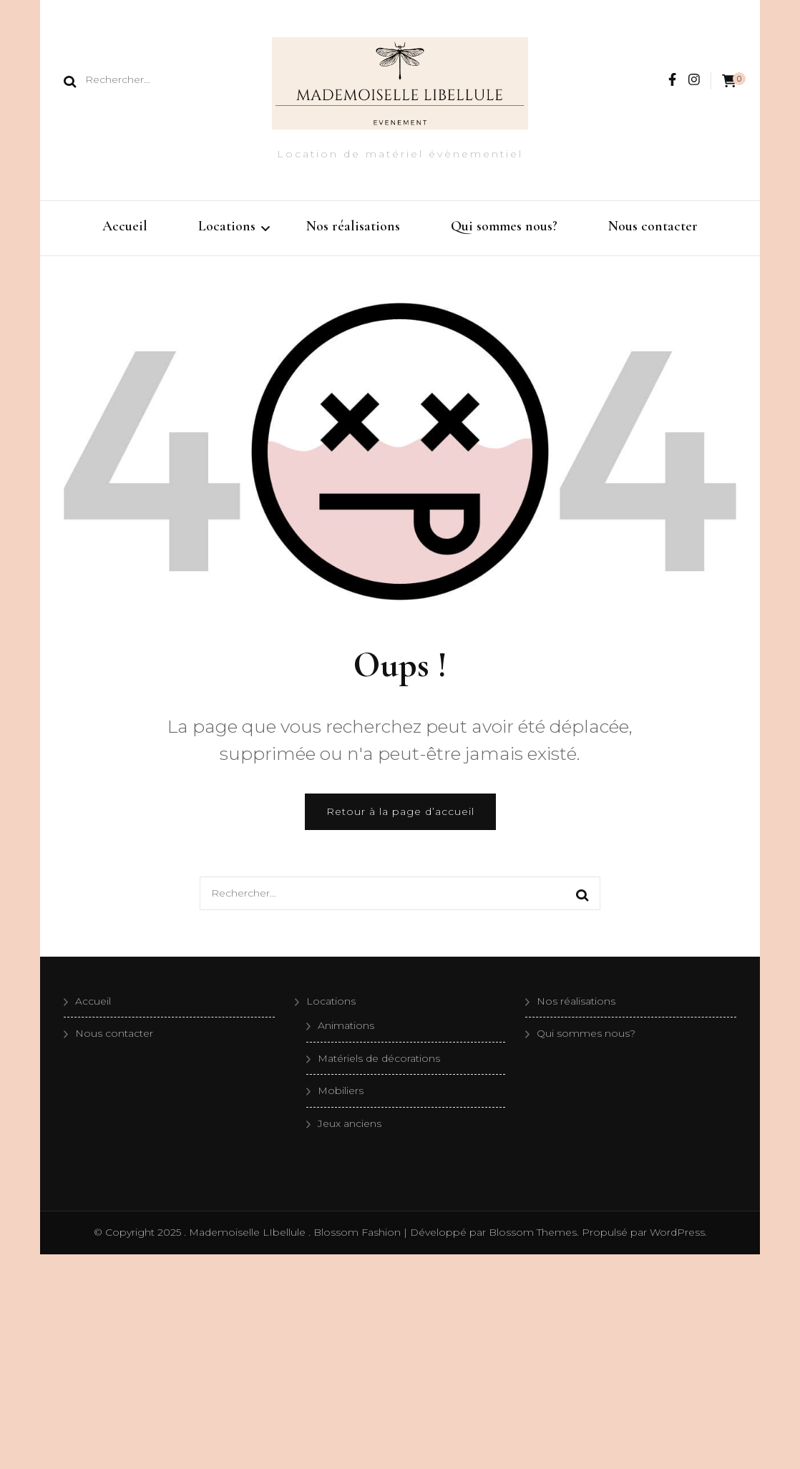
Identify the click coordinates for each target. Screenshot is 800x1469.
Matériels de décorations (379, 1058)
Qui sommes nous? (504, 226)
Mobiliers (341, 1090)
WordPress (677, 1232)
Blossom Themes (531, 1232)
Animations (346, 1025)
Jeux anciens (349, 1123)
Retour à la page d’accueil (400, 811)
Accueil (124, 226)
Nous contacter (653, 226)
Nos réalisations (353, 226)
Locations (226, 226)
